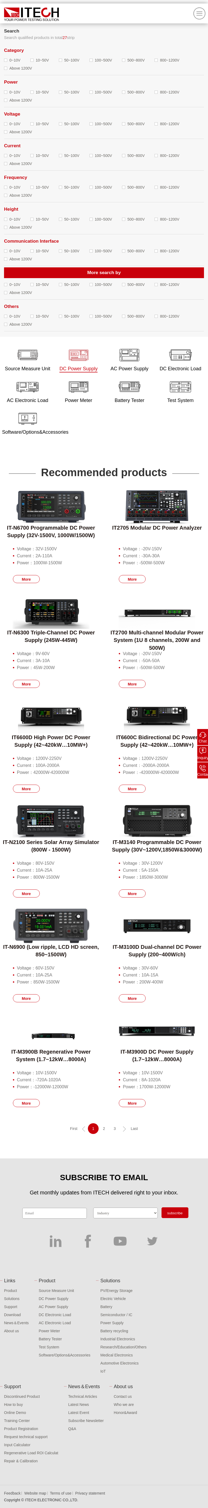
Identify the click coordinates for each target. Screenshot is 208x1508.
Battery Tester (50, 1339)
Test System (49, 1347)
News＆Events (16, 1323)
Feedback (12, 1493)
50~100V (71, 60)
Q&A (72, 1429)
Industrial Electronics (117, 1339)
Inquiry (202, 758)
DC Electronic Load (55, 1315)
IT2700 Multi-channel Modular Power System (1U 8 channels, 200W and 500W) (156, 640)
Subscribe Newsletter (86, 1421)
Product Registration (21, 1429)
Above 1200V (20, 68)
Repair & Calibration (21, 1461)
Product (10, 1290)
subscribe (174, 1213)
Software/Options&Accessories (64, 1355)
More (26, 579)
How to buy (13, 1404)
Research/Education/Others (123, 1347)
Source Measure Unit (56, 1290)
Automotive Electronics (119, 1363)
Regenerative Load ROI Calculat (31, 1453)
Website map (35, 1493)
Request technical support (26, 1437)
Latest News (78, 1404)
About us (11, 1331)
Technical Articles (82, 1396)
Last (134, 1128)
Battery (106, 1307)
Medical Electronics (116, 1355)
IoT (103, 1371)
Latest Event (78, 1412)
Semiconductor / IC (116, 1315)
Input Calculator (17, 1445)
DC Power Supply (54, 1299)
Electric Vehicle (113, 1299)
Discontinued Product (22, 1396)
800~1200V (169, 60)
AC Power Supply (53, 1307)
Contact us (123, 1396)
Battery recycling (114, 1331)
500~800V (136, 60)
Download (12, 1315)
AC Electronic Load (55, 1323)
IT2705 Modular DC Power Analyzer (157, 528)
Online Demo (15, 1412)
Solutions (12, 1299)
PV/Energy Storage (116, 1290)
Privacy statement (90, 1493)
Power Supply (111, 1323)
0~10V (14, 60)
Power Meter (49, 1331)
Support (10, 1307)
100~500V (103, 60)
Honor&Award (125, 1412)
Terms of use (60, 1493)
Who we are (124, 1404)
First (73, 1128)
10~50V (42, 60)
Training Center (17, 1421)
